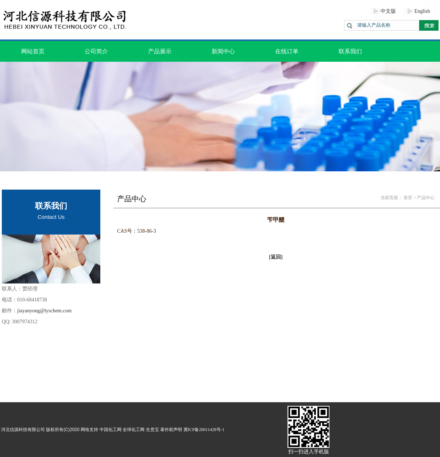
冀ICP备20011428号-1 (204, 429)
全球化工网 (133, 429)
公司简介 (96, 51)
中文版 (388, 11)
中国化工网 (110, 429)
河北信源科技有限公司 (23, 429)
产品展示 (159, 51)
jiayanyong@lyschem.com (44, 310)
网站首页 (33, 51)
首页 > (410, 197)
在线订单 (286, 51)
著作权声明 (171, 429)
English (422, 11)
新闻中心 (223, 51)
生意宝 (152, 429)
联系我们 (350, 51)
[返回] (275, 257)
